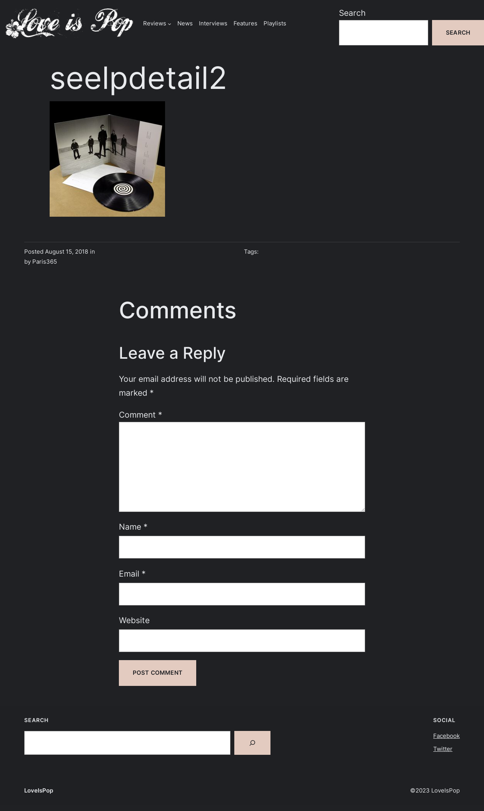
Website (134, 620)
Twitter (442, 748)
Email (132, 574)
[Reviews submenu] (169, 23)
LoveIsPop (38, 790)
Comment (140, 415)
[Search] (252, 743)
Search (352, 13)
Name (133, 527)
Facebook (446, 735)
